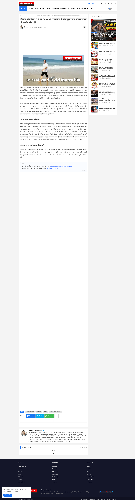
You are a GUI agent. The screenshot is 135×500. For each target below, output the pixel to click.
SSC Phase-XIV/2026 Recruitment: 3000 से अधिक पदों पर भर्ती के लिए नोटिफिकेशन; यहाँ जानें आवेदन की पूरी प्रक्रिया (107, 93)
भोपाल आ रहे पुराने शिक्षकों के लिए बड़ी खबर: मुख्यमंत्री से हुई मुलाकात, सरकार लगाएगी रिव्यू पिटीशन (107, 77)
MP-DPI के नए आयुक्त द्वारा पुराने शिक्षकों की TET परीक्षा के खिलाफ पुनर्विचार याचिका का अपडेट (106, 69)
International (21, 482)
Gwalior (20, 479)
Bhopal (48, 8)
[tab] (23, 8)
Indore (19, 474)
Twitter (41, 415)
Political (46, 411)
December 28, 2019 (52, 168)
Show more (83, 447)
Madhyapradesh (39, 8)
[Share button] (56, 416)
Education (55, 471)
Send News (55, 8)
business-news (90, 476)
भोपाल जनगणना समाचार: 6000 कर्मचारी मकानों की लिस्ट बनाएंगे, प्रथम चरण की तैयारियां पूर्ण (107, 108)
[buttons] (102, 3)
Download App (64, 8)
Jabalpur (20, 476)
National (30, 8)
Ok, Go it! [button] (8, 495)
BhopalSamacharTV (77, 8)
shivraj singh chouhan (30, 15)
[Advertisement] (53, 43)
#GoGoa (52, 166)
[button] (110, 9)
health (54, 479)
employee (55, 468)
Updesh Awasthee (35, 430)
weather (54, 482)
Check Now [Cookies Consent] (13, 491)
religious (89, 474)
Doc (91, 8)
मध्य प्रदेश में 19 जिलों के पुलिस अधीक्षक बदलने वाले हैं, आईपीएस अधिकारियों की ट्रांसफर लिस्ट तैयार (106, 61)
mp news (38, 411)
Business (89, 468)
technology (55, 476)
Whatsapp (50, 415)
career (88, 466)
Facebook (32, 415)
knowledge (55, 474)
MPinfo (86, 8)
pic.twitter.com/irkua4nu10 (63, 166)
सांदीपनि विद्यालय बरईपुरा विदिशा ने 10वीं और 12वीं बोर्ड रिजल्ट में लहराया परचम (107, 100)
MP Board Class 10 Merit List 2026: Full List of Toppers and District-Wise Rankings (107, 45)
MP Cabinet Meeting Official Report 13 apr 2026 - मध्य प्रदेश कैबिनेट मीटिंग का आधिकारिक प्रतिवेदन (107, 85)
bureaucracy (90, 479)
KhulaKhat (89, 482)
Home (24, 8)
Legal (88, 471)
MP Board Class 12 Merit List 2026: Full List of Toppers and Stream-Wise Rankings (107, 53)
